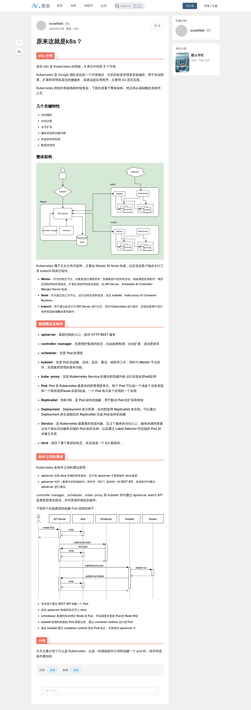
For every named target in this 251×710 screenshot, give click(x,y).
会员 (104, 5)
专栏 (73, 5)
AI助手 (88, 5)
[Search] (129, 5)
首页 (60, 5)
